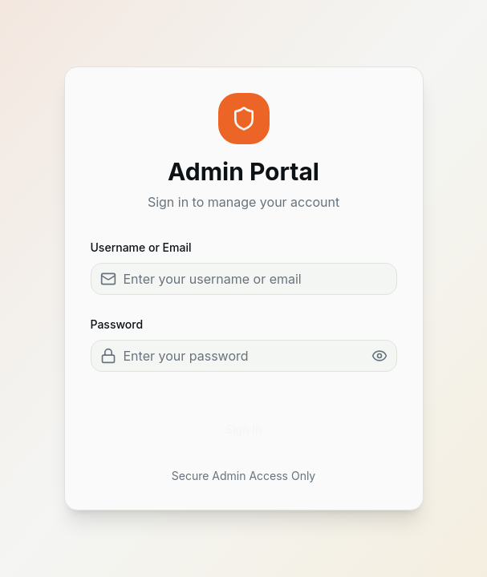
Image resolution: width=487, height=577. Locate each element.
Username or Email (141, 247)
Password (117, 324)
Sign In (243, 429)
